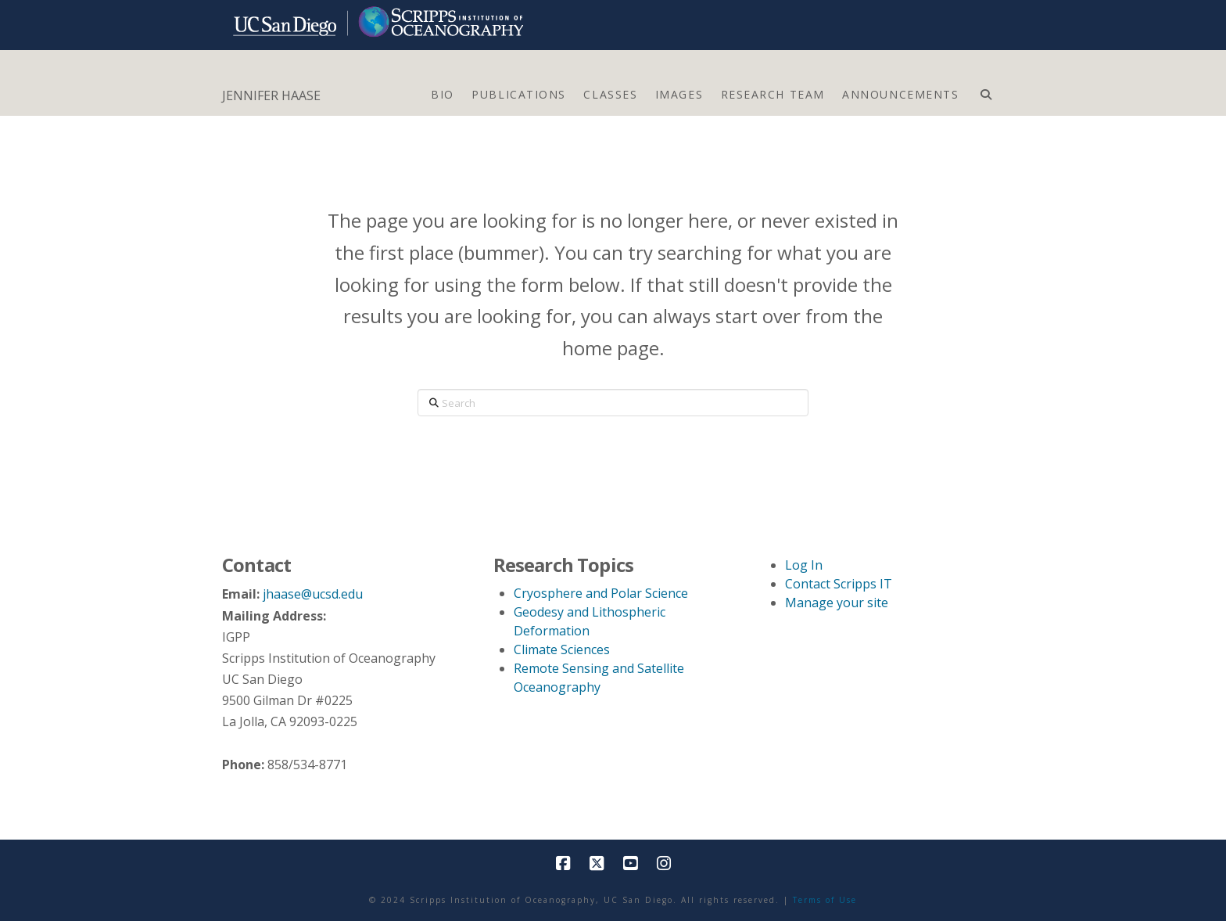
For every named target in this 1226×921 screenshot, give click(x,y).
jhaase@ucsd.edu (313, 594)
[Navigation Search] (985, 91)
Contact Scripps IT (838, 583)
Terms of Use (825, 899)
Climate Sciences (562, 649)
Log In (804, 565)
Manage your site (836, 602)
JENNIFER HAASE (271, 95)
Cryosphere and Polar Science (601, 593)
